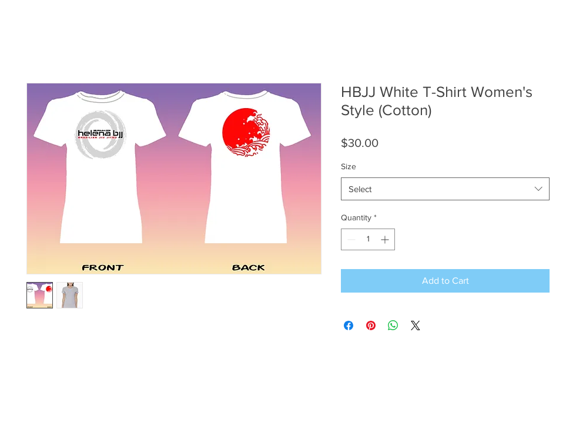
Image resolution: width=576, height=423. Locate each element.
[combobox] (445, 188)
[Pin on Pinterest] (371, 325)
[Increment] (386, 239)
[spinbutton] (368, 239)
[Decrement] (350, 239)
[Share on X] (415, 325)
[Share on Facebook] (348, 325)
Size (348, 166)
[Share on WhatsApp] (393, 325)
